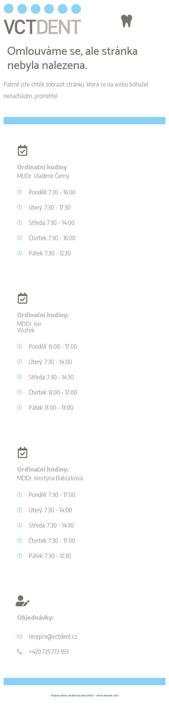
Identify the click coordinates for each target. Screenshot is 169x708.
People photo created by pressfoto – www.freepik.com (84, 695)
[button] (127, 21)
